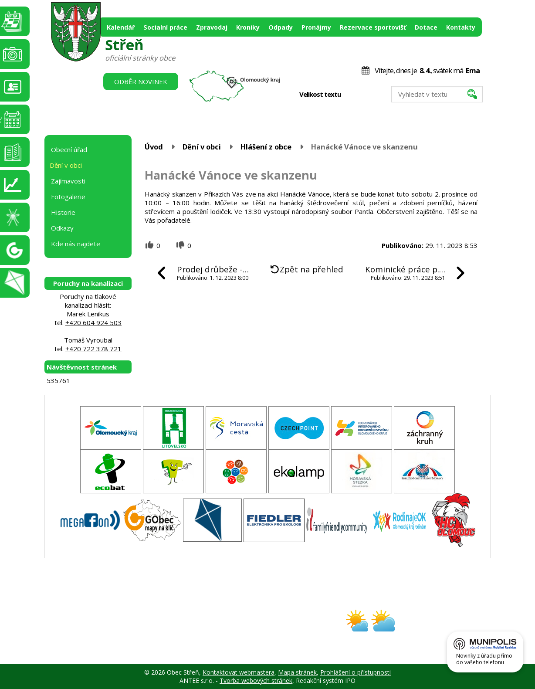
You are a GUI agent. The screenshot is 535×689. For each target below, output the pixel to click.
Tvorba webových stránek (256, 680)
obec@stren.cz (236, 628)
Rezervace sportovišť (373, 27)
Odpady (280, 27)
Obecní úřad (69, 149)
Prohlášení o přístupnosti (355, 672)
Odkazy (62, 228)
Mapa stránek (297, 672)
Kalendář (121, 27)
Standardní (362, 94)
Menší (353, 94)
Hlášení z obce (265, 147)
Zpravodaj (211, 27)
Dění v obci (202, 147)
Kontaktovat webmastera (238, 672)
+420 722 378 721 (93, 348)
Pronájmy (316, 27)
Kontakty (460, 27)
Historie (63, 212)
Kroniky (248, 27)
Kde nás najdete (75, 243)
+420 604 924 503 (93, 322)
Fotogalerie (68, 196)
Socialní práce (165, 27)
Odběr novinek (140, 81)
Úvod (154, 147)
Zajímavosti (68, 180)
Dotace (426, 27)
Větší (372, 94)
